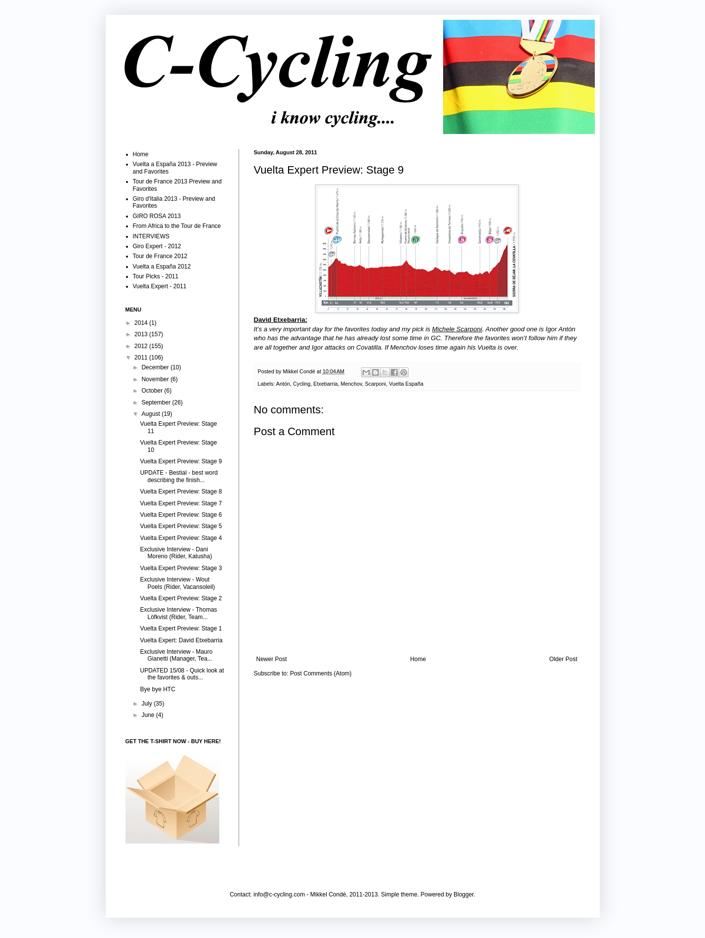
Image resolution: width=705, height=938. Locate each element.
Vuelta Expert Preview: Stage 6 (181, 514)
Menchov (351, 384)
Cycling (301, 384)
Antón (283, 384)
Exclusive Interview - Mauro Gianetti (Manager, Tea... (176, 655)
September (156, 402)
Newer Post (271, 659)
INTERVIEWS (151, 236)
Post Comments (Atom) (321, 673)
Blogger (464, 894)
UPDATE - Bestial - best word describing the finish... (178, 476)
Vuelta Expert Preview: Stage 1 (181, 628)
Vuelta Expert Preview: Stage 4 (181, 538)
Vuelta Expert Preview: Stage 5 (181, 526)
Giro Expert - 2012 (157, 246)
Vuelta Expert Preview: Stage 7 (181, 503)
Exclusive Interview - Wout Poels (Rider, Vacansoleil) (177, 583)
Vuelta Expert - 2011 (160, 286)
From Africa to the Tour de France (177, 226)
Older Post (563, 659)
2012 (141, 346)
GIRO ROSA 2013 (157, 216)
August (151, 413)
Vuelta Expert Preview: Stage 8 (181, 491)
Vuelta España (406, 384)
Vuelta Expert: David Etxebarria (181, 640)
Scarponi (375, 384)
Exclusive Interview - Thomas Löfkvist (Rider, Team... (178, 613)
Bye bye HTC (157, 689)
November (155, 379)
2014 (141, 322)
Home (418, 659)
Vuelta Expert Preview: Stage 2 (181, 598)
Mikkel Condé (300, 371)
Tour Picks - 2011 (156, 276)
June (148, 715)
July (147, 703)
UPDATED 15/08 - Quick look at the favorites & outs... (182, 674)
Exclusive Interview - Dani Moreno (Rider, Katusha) (176, 553)
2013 (141, 334)
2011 (141, 357)
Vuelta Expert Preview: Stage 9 (181, 461)
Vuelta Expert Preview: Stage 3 (181, 568)
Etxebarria (325, 384)
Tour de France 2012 (160, 256)
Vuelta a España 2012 (162, 266)
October (152, 390)
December (155, 367)
